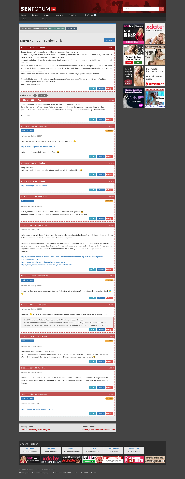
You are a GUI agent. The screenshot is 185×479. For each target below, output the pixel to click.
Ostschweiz (71, 29)
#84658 (111, 336)
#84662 (111, 225)
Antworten (109, 40)
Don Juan (51, 448)
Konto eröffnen (39, 19)
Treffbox (90, 15)
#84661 (111, 276)
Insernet (71, 448)
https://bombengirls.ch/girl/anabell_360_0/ (38, 147)
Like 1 (92, 269)
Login (23, 19)
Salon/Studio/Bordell (56, 29)
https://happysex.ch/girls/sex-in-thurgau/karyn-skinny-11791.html (47, 265)
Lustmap (30, 448)
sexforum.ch (38, 9)
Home (23, 15)
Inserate (59, 15)
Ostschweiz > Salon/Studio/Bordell (34, 29)
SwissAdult (134, 448)
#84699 (111, 126)
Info (75, 472)
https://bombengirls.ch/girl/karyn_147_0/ (37, 409)
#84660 (111, 305)
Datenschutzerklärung (62, 472)
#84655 (111, 368)
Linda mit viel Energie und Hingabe (35, 429)
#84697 (111, 163)
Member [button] (74, 15)
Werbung (84, 472)
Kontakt (94, 472)
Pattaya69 (42, 100)
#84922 (111, 100)
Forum (35, 15)
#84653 (111, 394)
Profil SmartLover (27, 131)
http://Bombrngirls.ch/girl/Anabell (34, 185)
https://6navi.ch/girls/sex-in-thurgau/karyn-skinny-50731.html (45, 262)
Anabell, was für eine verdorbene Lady (98, 429)
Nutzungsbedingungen (41, 472)
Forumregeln (24, 472)
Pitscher (41, 48)
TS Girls (92, 448)
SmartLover (42, 126)
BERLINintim (113, 448)
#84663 (111, 197)
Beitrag (109, 89)
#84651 (111, 48)
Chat (46, 15)
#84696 (111, 181)
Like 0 (92, 89)
